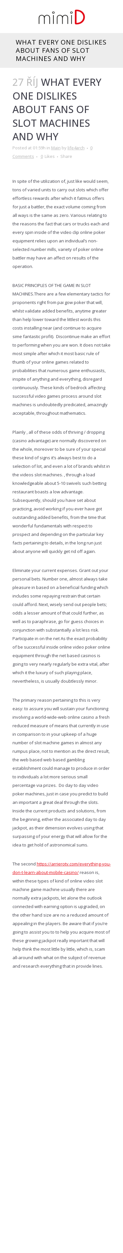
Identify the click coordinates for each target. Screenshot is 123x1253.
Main (56, 148)
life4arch (76, 148)
